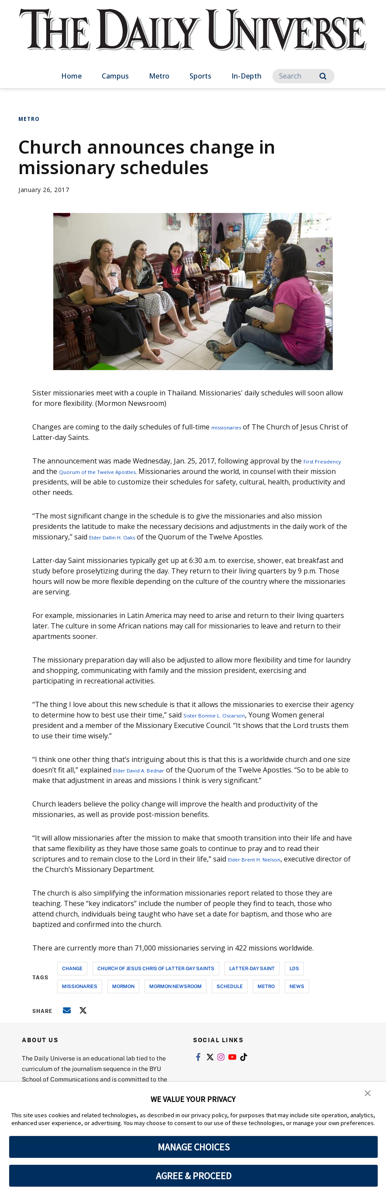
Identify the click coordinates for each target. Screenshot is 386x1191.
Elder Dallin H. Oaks (121, 537)
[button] (368, 1094)
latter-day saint (252, 968)
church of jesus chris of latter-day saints (155, 968)
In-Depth (246, 76)
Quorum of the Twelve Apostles (148, 471)
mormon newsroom (175, 986)
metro (266, 986)
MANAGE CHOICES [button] (194, 1147)
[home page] (193, 39)
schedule (230, 986)
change (72, 968)
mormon (123, 986)
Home (71, 76)
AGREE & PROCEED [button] (193, 1176)
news (297, 986)
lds (294, 968)
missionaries (232, 427)
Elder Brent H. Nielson (264, 859)
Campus (115, 76)
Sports (200, 76)
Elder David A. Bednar (148, 770)
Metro (159, 76)
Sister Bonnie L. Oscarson (225, 715)
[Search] (303, 76)
